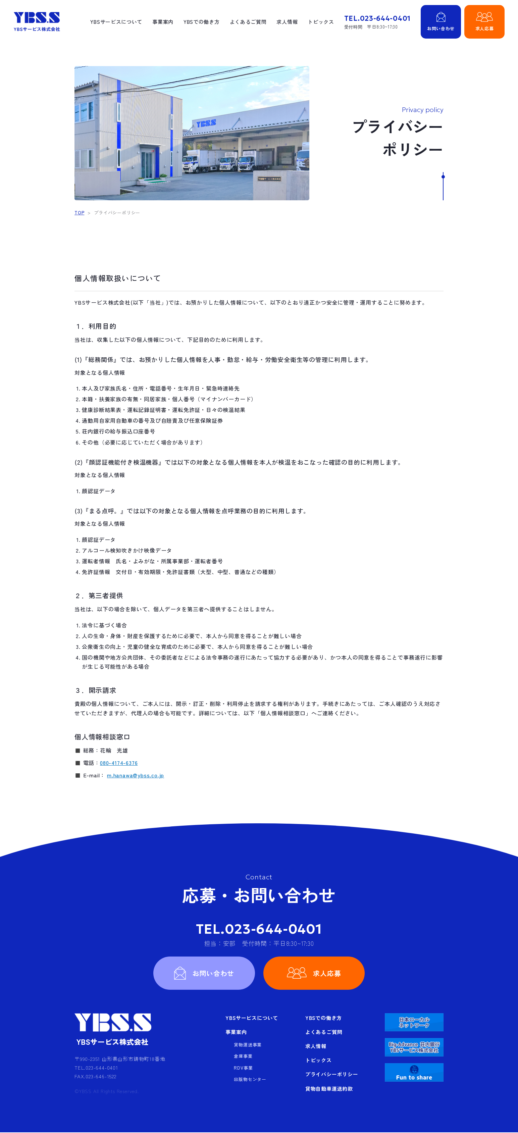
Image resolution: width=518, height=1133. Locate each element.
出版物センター (250, 1080)
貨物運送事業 (248, 1045)
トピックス (320, 21)
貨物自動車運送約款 (329, 1088)
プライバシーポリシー (331, 1074)
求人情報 (286, 21)
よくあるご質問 (247, 21)
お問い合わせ (214, 973)
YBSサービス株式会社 (36, 22)
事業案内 (161, 21)
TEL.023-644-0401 (259, 929)
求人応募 (327, 973)
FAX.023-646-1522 (95, 1076)
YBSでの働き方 (200, 21)
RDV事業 (243, 1068)
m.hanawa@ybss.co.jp (135, 775)
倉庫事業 (243, 1056)
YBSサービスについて (115, 21)
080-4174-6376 (119, 763)
